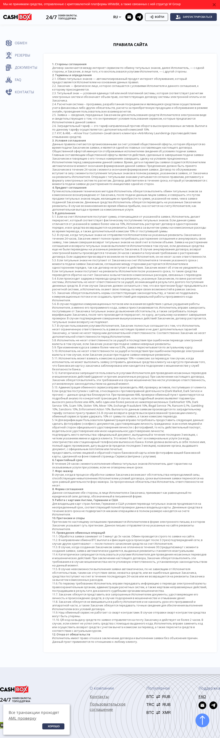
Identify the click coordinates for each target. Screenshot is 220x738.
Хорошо (54, 726)
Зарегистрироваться (194, 17)
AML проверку (22, 718)
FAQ (202, 696)
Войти (156, 17)
